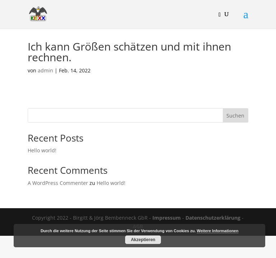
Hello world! (42, 150)
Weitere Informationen (218, 231)
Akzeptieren (143, 239)
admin (45, 70)
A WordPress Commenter (58, 183)
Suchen (235, 115)
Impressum (166, 217)
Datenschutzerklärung (212, 217)
